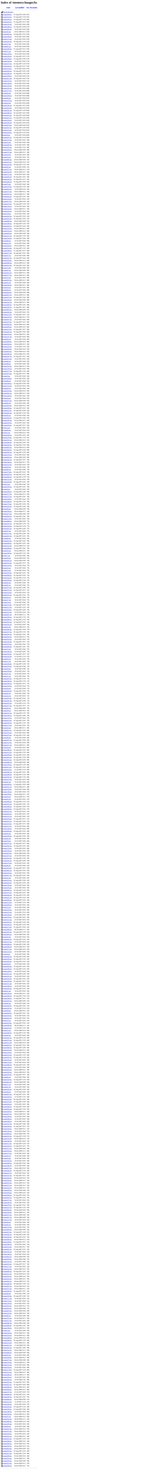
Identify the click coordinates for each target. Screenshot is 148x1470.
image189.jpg (7, 1404)
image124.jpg (7, 592)
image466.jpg (7, 1134)
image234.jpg (7, 819)
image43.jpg (7, 597)
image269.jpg (7, 182)
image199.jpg (7, 1116)
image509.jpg (7, 1178)
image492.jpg (7, 447)
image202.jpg (7, 1018)
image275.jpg (7, 1370)
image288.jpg (7, 774)
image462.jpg (7, 1257)
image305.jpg (7, 452)
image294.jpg (7, 526)
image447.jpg (7, 137)
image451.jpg (7, 1345)
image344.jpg (7, 59)
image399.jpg (7, 1237)
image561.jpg (7, 273)
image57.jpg (7, 1416)
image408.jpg (7, 1325)
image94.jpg (7, 415)
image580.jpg (7, 1387)
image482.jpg (7, 1210)
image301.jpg (7, 1439)
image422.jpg (7, 897)
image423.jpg (7, 265)
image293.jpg (7, 922)
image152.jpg (7, 455)
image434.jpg (7, 883)
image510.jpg (7, 1269)
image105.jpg (7, 1424)
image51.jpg (7, 1030)
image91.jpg (7, 1225)
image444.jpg (7, 831)
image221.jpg (7, 1402)
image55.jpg (7, 551)
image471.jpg (7, 201)
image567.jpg (7, 295)
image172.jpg (7, 174)
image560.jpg (7, 1443)
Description (33, 7)
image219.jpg (7, 346)
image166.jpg (7, 1202)
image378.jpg (7, 917)
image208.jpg (7, 905)
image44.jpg (7, 1035)
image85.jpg (7, 46)
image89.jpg (7, 430)
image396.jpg (7, 1397)
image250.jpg (7, 1074)
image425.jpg (7, 218)
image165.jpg (7, 976)
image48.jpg (7, 509)
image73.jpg (7, 649)
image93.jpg (7, 1355)
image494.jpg (7, 341)
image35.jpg (7, 282)
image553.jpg (7, 440)
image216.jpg (7, 769)
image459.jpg (7, 1259)
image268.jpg (7, 1106)
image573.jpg (7, 1463)
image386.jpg (7, 1065)
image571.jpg (7, 494)
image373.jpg (7, 496)
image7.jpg (6, 555)
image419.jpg (7, 1023)
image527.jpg (7, 745)
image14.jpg (7, 570)
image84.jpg (7, 1222)
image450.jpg (7, 966)
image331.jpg (7, 523)
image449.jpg (7, 543)
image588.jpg (7, 1375)
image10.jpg (7, 937)
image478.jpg (7, 150)
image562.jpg (7, 1279)
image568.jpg (7, 947)
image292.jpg (7, 1380)
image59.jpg (7, 1158)
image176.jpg (7, 1227)
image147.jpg (7, 337)
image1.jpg (6, 1330)
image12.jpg (7, 157)
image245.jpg (7, 1146)
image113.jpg (7, 612)
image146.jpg (7, 83)
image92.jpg (7, 93)
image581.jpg (7, 280)
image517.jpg (7, 949)
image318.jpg (7, 959)
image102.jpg (7, 639)
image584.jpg (7, 344)
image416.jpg (7, 979)
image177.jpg (7, 1266)
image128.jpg (7, 1254)
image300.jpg (7, 1033)
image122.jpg (7, 952)
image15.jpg (7, 1020)
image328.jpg (7, 681)
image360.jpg (7, 1047)
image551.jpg (7, 787)
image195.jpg (7, 888)
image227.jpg (7, 706)
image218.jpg (7, 1008)
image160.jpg (7, 435)
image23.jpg (7, 659)
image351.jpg (7, 974)
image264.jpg (7, 1195)
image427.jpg (7, 118)
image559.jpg (7, 260)
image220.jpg (7, 1097)
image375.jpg (7, 892)
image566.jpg (7, 1389)
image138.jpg (7, 792)
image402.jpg (7, 516)
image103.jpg (7, 1367)
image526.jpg (7, 1335)
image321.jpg (7, 236)
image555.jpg (7, 1183)
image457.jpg (7, 1360)
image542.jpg (7, 172)
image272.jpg (7, 605)
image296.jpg (7, 996)
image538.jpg (7, 794)
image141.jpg (7, 1261)
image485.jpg (7, 159)
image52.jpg (7, 627)
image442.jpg (7, 226)
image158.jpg (7, 206)
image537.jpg (7, 1185)
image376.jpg (7, 1205)
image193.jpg (7, 120)
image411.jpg (7, 730)
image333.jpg (7, 1055)
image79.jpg (7, 214)
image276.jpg (7, 437)
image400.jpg (7, 1394)
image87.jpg (7, 585)
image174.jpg (7, 39)
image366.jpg (7, 944)
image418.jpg (7, 123)
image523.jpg (7, 1350)
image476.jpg (7, 560)
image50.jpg (7, 710)
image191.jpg (7, 816)
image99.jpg (7, 98)
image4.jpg (6, 954)
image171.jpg (7, 1298)
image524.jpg (7, 1050)
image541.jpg (7, 1458)
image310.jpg (7, 164)
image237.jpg (7, 314)
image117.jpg (7, 91)
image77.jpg (7, 1084)
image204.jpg (7, 1104)
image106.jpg (7, 95)
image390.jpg (7, 772)
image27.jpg (7, 600)
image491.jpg (7, 1286)
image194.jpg (7, 851)
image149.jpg (7, 829)
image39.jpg (7, 688)
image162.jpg (7, 873)
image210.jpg (7, 24)
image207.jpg (7, 319)
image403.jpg (7, 1045)
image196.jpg (7, 396)
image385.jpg (7, 305)
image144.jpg (7, 686)
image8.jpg (6, 135)
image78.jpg (7, 841)
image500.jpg (7, 1441)
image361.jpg (7, 127)
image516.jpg (7, 391)
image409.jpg (7, 646)
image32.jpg (7, 833)
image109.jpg (7, 76)
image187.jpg (7, 1173)
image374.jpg (7, 472)
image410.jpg (7, 691)
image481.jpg (7, 309)
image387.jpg (7, 698)
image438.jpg (7, 755)
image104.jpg (7, 910)
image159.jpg (7, 671)
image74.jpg (7, 268)
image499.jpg (7, 1456)
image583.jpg (7, 1070)
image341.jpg (7, 860)
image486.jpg (7, 221)
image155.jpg (7, 100)
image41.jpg (7, 531)
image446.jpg (7, 900)
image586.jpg (7, 263)
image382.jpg (7, 846)
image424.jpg (7, 216)
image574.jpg (7, 1138)
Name (8, 7)
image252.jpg (7, 1382)
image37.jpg (7, 674)
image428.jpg (7, 836)
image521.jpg (7, 1288)
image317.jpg (7, 1453)
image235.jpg (7, 1175)
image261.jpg (7, 1384)
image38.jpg (7, 669)
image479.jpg (7, 1461)
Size (27, 7)
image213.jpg (7, 912)
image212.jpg (7, 519)
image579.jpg (7, 152)
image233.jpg (7, 563)
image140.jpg (7, 1067)
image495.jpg (7, 324)
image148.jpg (7, 1411)
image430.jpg (7, 961)
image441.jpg (7, 1197)
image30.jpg (7, 1092)
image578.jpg (7, 317)
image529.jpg (7, 1129)
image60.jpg (7, 865)
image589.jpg (7, 1025)
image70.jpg (7, 184)
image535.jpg (7, 1362)
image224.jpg (7, 656)
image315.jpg (7, 752)
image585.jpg (7, 1466)
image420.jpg (7, 809)
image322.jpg (7, 17)
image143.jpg (7, 718)
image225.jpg (7, 824)
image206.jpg (7, 1119)
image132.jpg (7, 1301)
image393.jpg (7, 487)
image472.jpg (7, 1215)
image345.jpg (7, 1409)
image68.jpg (7, 538)
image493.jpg (7, 351)
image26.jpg (7, 361)
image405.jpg (7, 34)
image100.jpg (7, 499)
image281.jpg (7, 1038)
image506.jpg (7, 1193)
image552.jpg (7, 366)
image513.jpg (7, 1043)
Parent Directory (8, 12)
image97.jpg (7, 255)
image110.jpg (7, 140)
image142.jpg (7, 624)
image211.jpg (7, 1320)
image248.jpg (7, 998)
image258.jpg (7, 1242)
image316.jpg (7, 19)
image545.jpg (7, 1151)
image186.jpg (7, 1166)
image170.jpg (7, 81)
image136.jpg (7, 885)
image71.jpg (7, 51)
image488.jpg (7, 1323)
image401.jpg (7, 536)
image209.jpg (7, 145)
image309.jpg (7, 801)
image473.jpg (7, 1148)
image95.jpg (7, 167)
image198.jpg (7, 1141)
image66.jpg (7, 1293)
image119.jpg (7, 68)
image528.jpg (7, 1180)
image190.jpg (7, 36)
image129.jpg (7, 971)
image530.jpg (7, 511)
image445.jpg (7, 939)
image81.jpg (7, 403)
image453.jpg (7, 189)
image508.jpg (7, 1338)
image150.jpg (7, 61)
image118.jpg (7, 789)
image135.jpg (7, 1052)
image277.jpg (7, 371)
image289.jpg (7, 1284)
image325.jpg (7, 777)
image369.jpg (7, 14)
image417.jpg (7, 875)
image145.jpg (7, 369)
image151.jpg (7, 920)
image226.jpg (7, 642)
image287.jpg (7, 1232)
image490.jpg (7, 327)
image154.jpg (7, 386)
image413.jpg (7, 767)
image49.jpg (7, 558)
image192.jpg (7, 88)
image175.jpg (7, 725)
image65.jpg (7, 693)
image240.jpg (7, 250)
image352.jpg (7, 880)
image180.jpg (7, 1121)
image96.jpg (7, 1426)
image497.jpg (7, 1114)
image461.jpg (7, 1082)
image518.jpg (7, 1072)
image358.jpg (7, 492)
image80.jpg (7, 469)
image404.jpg (7, 196)
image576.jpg (7, 334)
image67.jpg (7, 1087)
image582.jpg (7, 393)
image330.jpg (7, 553)
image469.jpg (7, 1229)
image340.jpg (7, 383)
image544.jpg (7, 1333)
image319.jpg (7, 1079)
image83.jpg (7, 583)
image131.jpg (7, 826)
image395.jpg (7, 177)
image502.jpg (7, 1276)
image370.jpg (7, 504)
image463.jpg (7, 1448)
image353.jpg (7, 666)
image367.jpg (7, 528)
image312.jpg (7, 713)
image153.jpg (7, 1365)
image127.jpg (7, 1200)
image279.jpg (7, 187)
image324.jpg (7, 41)
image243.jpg (7, 307)
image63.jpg (7, 1003)
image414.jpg (7, 541)
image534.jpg (7, 1188)
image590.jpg (7, 929)
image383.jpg (7, 71)
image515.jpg (7, 162)
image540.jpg (7, 285)
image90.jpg (7, 738)
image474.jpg (7, 125)
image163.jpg (7, 1252)
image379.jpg (7, 573)
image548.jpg (7, 1328)
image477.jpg (7, 514)
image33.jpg (7, 878)
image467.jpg (7, 1217)
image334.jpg (7, 924)
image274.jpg (7, 1040)
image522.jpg (7, 1436)
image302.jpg (7, 1136)
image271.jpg (7, 927)
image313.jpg (7, 735)
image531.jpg (7, 1318)
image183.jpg (7, 1434)
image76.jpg (7, 142)
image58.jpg (7, 1011)
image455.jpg (7, 853)
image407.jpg (7, 1094)
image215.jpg (7, 147)
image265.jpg (7, 332)
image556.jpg (7, 246)
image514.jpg (7, 546)
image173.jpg (7, 863)
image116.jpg (7, 211)
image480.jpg (7, 1352)
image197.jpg (7, 1392)
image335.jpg (7, 723)
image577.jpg (7, 275)
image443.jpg (7, 870)
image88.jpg (7, 381)
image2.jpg (6, 428)
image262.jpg (7, 1348)
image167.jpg (7, 779)
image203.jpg (7, 814)
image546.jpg (7, 462)
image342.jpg (7, 1089)
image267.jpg (7, 740)
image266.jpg (7, 629)
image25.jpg (7, 799)
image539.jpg (7, 1212)
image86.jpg (7, 1316)
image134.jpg (7, 565)
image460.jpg (7, 1399)
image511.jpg (7, 1431)
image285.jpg (7, 890)
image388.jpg (7, 548)
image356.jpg (7, 1234)
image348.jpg (7, 27)
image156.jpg (7, 1060)
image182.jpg (7, 1161)
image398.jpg (7, 113)
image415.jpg (7, 720)
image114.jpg (7, 130)
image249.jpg (7, 49)
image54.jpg (7, 728)
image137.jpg (7, 1220)
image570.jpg (7, 228)
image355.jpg (7, 760)
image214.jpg (7, 902)
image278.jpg (7, 765)
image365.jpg (7, 701)
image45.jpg (7, 1156)
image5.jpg (6, 432)
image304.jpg (7, 1109)
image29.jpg (7, 467)
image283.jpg (7, 413)
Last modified (19, 7)
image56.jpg (7, 32)
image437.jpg (7, 297)
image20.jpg (7, 747)
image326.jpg (7, 445)
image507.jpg (7, 1168)
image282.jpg (7, 110)
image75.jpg (7, 44)
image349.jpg (7, 715)
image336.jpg (7, 969)
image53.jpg (7, 797)
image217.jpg (7, 607)
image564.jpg (7, 637)
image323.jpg (7, 1207)
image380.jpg (7, 750)
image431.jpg (7, 258)
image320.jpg (7, 1170)
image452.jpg (7, 108)
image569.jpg (7, 1239)
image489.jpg (7, 521)
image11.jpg (7, 676)
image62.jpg (7, 838)
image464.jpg (7, 233)
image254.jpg (7, 22)
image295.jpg (7, 932)
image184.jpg (7, 651)
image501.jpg (7, 1429)
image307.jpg (7, 678)
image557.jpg (7, 169)
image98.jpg (7, 364)
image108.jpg (7, 986)
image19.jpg (7, 287)
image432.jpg (7, 804)
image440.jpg (7, 1163)
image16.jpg (7, 278)
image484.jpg (7, 292)
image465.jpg (7, 457)
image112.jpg (7, 742)
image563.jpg (7, 1306)
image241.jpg (7, 356)
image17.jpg (7, 661)
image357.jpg (7, 587)
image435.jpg (7, 634)
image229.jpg (7, 868)
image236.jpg (7, 105)
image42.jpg (7, 339)
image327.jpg (7, 64)
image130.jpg (7, 54)
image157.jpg (7, 1153)
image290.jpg (7, 619)
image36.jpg (7, 398)
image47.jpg (7, 270)
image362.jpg (7, 418)
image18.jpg (7, 155)
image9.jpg (6, 489)
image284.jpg (7, 1407)
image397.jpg (7, 1451)
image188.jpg (7, 1244)
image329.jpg (7, 617)
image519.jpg (7, 1313)
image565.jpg (7, 405)
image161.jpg (7, 811)
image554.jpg (7, 231)
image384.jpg (7, 442)
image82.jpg (7, 1077)
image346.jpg (7, 664)
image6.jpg (6, 376)
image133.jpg (7, 1062)
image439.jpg (7, 988)
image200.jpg (7, 29)
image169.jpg (7, 378)
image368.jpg (7, 806)
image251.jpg (7, 590)
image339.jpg (7, 132)
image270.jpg (7, 1102)
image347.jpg (7, 410)
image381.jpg (7, 1249)
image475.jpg (7, 401)
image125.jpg (7, 479)
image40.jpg (7, 241)
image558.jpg (7, 1357)
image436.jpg (7, 1006)
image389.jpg (7, 408)
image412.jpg (7, 821)
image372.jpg (7, 1124)
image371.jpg (7, 533)
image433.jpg (7, 1099)
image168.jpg (7, 915)
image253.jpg (7, 1264)
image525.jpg (7, 302)
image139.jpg (7, 1131)
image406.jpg (7, 1271)
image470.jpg (7, 1001)
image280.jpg (7, 73)
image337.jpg (7, 632)
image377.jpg (7, 253)
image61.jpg (7, 782)
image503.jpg (7, 1281)
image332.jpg (7, 578)
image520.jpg (7, 1111)
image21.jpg (7, 991)
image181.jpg (7, 1377)
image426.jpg (7, 482)
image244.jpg (7, 66)
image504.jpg (7, 1446)
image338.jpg (7, 223)
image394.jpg (7, 1013)
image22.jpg (7, 696)
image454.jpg (7, 1308)
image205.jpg (7, 312)
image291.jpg (7, 858)
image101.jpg (7, 733)
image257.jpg (7, 843)
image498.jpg (7, 1421)
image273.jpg (7, 204)
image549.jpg (7, 993)
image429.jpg (7, 474)
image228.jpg (7, 683)
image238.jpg (7, 56)
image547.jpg (7, 194)
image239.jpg (7, 425)
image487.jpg (7, 1311)
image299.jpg (7, 580)
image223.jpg (7, 1028)
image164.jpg (7, 423)
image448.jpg (7, 575)
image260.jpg (7, 784)
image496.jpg (7, 354)
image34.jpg (7, 568)
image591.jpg (7, 1419)
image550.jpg (7, 1414)
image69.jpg (7, 290)
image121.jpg (7, 942)
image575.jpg (7, 191)
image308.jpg (7, 501)
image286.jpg (7, 477)
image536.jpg (7, 420)
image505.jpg (7, 349)
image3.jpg (6, 484)
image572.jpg (7, 1372)
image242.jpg (7, 460)
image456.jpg (7, 300)
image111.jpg (7, 983)
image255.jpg (7, 373)
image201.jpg (7, 359)
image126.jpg (7, 199)
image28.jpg (7, 964)
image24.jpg (7, 103)
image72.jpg (7, 907)
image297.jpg (7, 1057)
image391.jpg (7, 622)
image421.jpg (7, 78)
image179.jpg (7, 848)
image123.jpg (7, 464)
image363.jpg (7, 956)
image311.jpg (7, 1143)
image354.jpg (7, 610)
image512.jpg (7, 1274)
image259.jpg (7, 179)
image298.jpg (7, 1340)
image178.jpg (7, 1303)
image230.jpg (7, 1126)
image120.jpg (7, 86)
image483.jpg (7, 934)
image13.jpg (7, 602)
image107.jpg (7, 856)
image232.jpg (7, 981)
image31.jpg (7, 243)
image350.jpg (7, 238)
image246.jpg (7, 1291)
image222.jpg (7, 703)
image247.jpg (7, 322)
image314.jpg (7, 248)
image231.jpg (7, 329)
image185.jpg (7, 1015)
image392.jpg (7, 595)
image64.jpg (7, 388)
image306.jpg (7, 895)
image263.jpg (7, 115)
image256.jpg (7, 654)
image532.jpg (7, 1247)
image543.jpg (7, 209)
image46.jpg (7, 708)
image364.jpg (7, 450)
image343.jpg (7, 506)
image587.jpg (7, 615)
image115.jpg (7, 644)
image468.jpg (7, 762)
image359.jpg (7, 1296)
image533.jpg (7, 1343)
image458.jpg (7, 1190)
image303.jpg (7, 757)
